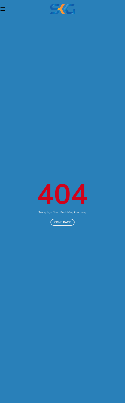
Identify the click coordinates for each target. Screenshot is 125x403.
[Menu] (3, 9)
